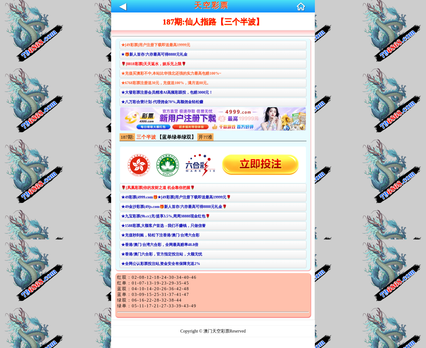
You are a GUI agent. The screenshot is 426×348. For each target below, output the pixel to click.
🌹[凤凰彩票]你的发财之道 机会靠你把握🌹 (158, 188)
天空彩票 (211, 5)
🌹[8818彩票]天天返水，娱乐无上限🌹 (153, 64)
